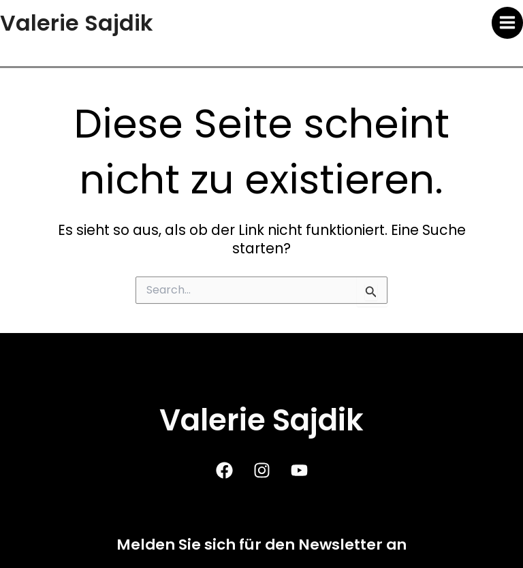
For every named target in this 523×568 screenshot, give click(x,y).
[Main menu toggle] (508, 23)
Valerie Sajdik (76, 22)
